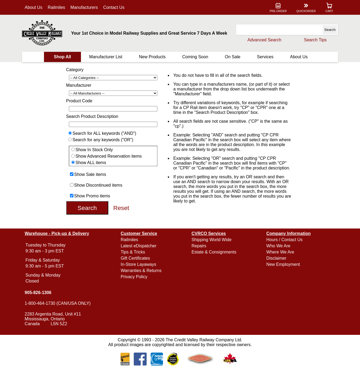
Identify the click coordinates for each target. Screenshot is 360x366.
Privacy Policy (134, 276)
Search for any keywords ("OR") (103, 139)
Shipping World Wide (211, 239)
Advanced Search (264, 40)
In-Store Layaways (138, 264)
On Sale (232, 57)
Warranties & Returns (141, 270)
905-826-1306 (38, 292)
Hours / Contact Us (284, 239)
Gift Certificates (135, 258)
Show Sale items (90, 174)
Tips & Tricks (133, 252)
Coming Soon (195, 57)
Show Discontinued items (98, 185)
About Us (33, 7)
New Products (152, 57)
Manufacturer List (106, 57)
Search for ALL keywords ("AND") (104, 133)
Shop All (62, 57)
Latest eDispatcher (138, 246)
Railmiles (56, 7)
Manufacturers (84, 7)
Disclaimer (276, 258)
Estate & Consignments (213, 252)
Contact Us (113, 7)
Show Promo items (92, 196)
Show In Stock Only (94, 149)
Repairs (198, 246)
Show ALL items (91, 162)
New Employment (283, 264)
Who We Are (278, 246)
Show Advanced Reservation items (109, 156)
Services (265, 57)
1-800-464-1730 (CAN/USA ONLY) (58, 303)
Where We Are (280, 252)
